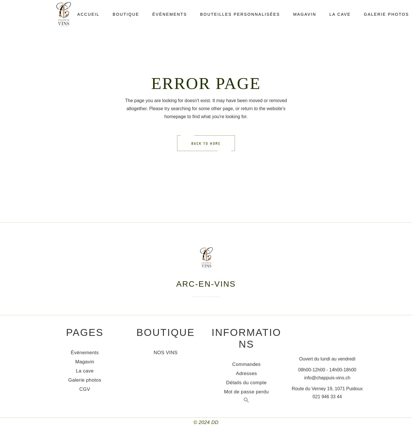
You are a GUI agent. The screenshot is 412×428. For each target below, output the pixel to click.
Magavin (84, 361)
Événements (85, 352)
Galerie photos (84, 380)
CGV (84, 389)
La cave (85, 371)
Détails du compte (246, 382)
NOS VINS (166, 352)
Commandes (246, 364)
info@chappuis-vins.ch (327, 377)
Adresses (246, 373)
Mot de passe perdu (246, 392)
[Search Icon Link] (246, 401)
